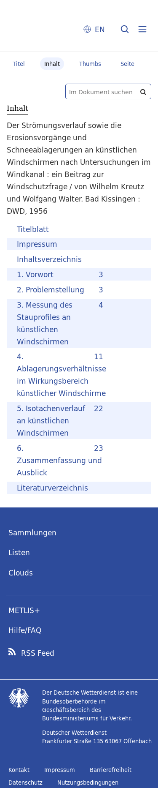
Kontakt (18, 769)
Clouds (20, 573)
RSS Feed (37, 653)
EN (100, 29)
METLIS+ (24, 610)
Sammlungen (32, 532)
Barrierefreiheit (110, 769)
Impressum (59, 769)
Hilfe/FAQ (24, 630)
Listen (19, 552)
